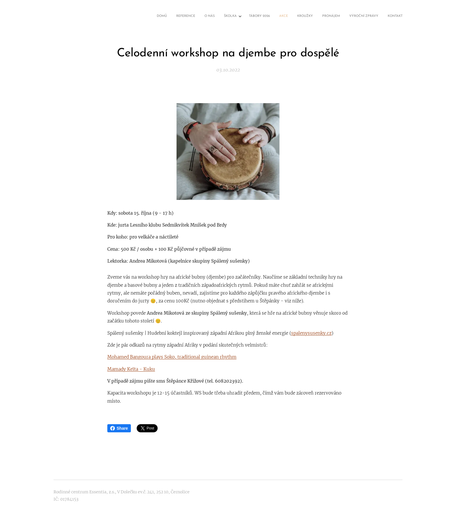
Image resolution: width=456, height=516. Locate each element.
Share (119, 428)
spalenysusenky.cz (311, 333)
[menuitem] (317, 16)
